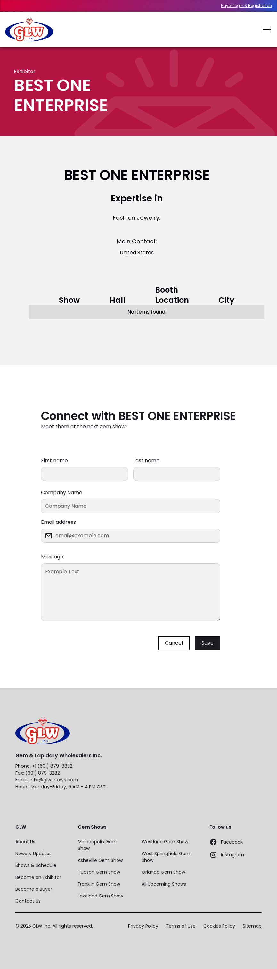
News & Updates (33, 853)
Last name (146, 460)
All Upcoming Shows (164, 884)
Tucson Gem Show (99, 872)
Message (52, 556)
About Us (25, 841)
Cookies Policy (219, 926)
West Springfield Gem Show (166, 856)
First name (54, 460)
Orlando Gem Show (163, 872)
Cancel (174, 643)
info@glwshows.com (54, 780)
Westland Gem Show (165, 841)
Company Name (61, 492)
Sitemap (252, 926)
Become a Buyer (33, 889)
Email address (58, 522)
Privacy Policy (143, 926)
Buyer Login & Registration (246, 6)
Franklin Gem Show (99, 884)
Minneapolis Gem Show (97, 845)
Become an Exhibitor (38, 877)
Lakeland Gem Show (100, 896)
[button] (265, 29)
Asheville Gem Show (100, 860)
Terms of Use (181, 926)
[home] (29, 29)
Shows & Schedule (35, 865)
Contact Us (28, 901)
